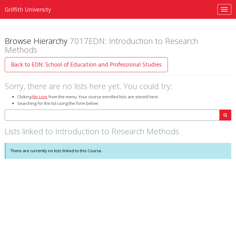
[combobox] (112, 115)
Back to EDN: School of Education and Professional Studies (86, 64)
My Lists (39, 97)
